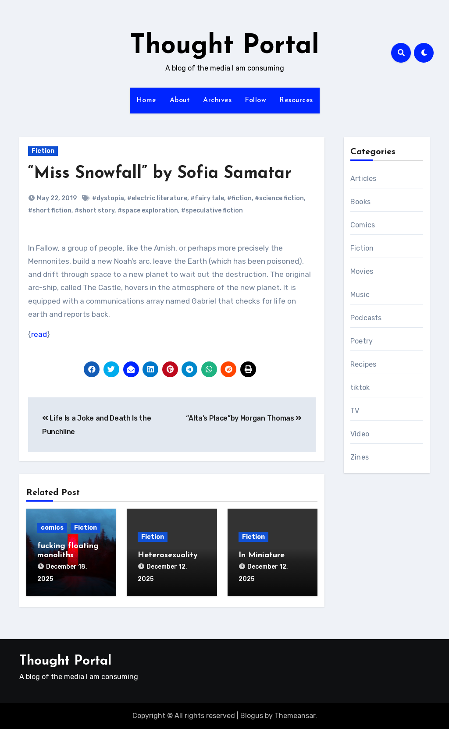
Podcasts (366, 318)
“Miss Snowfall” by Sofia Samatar (160, 173)
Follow (255, 100)
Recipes (363, 364)
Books (360, 202)
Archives (217, 100)
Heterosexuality (168, 555)
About (180, 100)
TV (354, 411)
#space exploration (148, 210)
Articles (363, 178)
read (39, 334)
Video (359, 434)
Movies (361, 271)
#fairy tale (207, 198)
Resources (296, 100)
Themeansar (294, 715)
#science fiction (279, 198)
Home (146, 100)
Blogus (251, 715)
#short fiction (49, 210)
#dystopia (108, 198)
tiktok (360, 387)
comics (52, 527)
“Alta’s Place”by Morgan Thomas (244, 418)
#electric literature (157, 198)
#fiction (239, 198)
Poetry (361, 341)
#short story (94, 210)
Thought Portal (224, 46)
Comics (362, 225)
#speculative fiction (212, 210)
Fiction (43, 151)
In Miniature (262, 555)
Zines (359, 457)
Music (360, 294)
